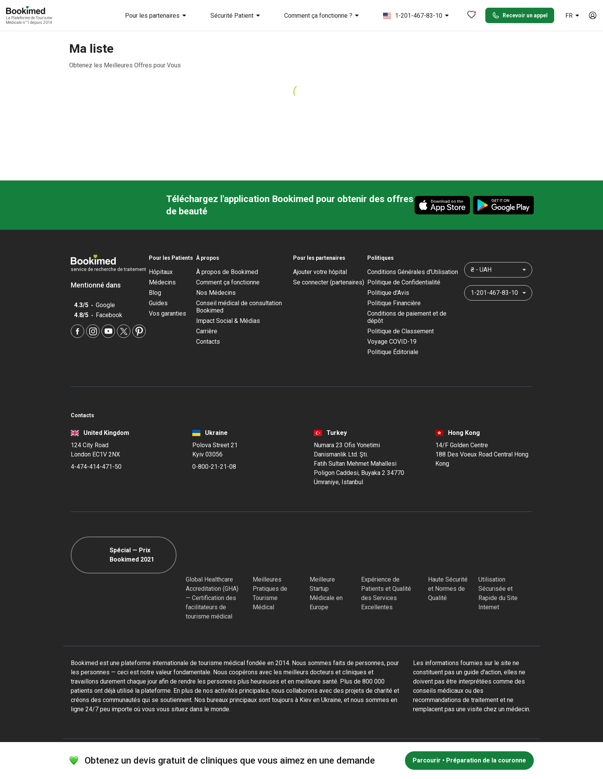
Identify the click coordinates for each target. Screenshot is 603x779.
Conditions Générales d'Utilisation (412, 272)
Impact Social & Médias (228, 320)
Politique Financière (394, 303)
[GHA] (199, 555)
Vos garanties (167, 313)
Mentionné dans (99, 285)
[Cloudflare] (505, 555)
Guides (158, 303)
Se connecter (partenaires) (328, 282)
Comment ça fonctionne (228, 282)
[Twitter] (123, 331)
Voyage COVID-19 (391, 341)
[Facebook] (77, 331)
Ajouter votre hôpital (320, 272)
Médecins (162, 282)
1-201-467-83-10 (417, 15)
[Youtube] (108, 331)
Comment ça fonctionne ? (322, 15)
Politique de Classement (400, 331)
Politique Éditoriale (392, 352)
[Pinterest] (139, 331)
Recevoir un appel (520, 15)
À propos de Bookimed (227, 272)
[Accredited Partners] (375, 555)
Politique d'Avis (388, 292)
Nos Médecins (216, 292)
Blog (155, 292)
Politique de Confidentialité (403, 282)
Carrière (206, 331)
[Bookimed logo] (34, 11)
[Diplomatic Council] (442, 555)
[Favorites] (471, 15)
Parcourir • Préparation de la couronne (469, 760)
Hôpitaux (161, 272)
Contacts (208, 341)
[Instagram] (93, 331)
